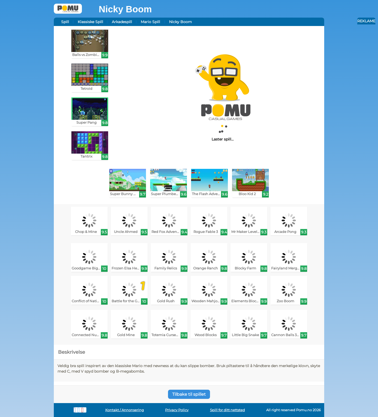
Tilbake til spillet (189, 394)
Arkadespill (122, 21)
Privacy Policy (176, 410)
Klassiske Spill (90, 21)
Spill (65, 21)
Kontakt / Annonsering (124, 410)
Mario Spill (150, 21)
